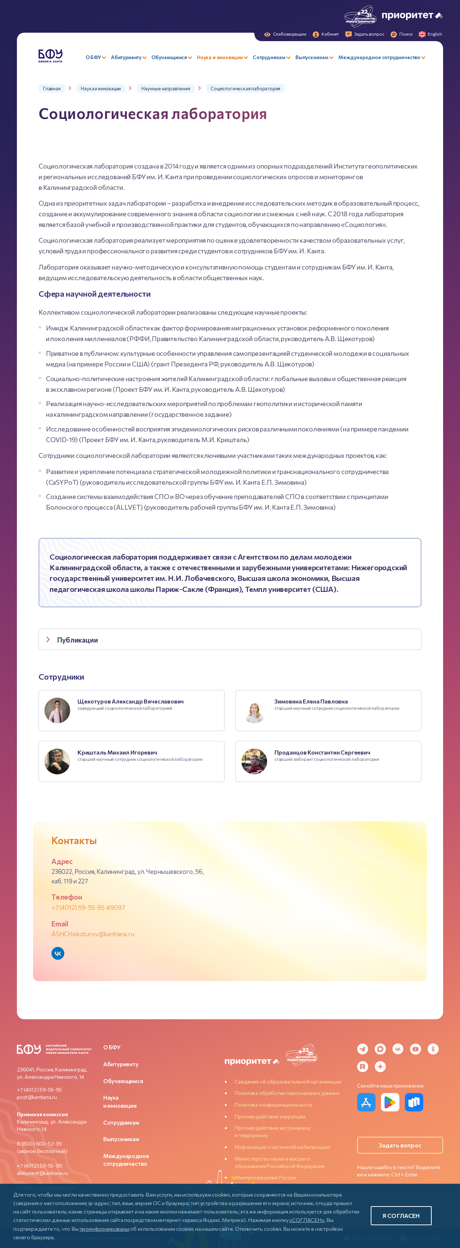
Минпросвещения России (265, 1177)
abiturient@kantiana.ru (42, 1173)
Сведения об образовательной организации (288, 1081)
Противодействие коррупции (270, 1116)
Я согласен (401, 1215)
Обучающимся (123, 1081)
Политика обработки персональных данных (287, 1093)
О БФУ (112, 1047)
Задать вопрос (400, 1145)
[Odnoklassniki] (433, 1049)
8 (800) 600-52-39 (39, 1143)
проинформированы (104, 1228)
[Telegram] (362, 1049)
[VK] (397, 1049)
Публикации (70, 640)
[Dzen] (380, 1066)
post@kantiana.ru (37, 1097)
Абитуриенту (121, 1064)
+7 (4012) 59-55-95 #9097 (88, 907)
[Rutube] (362, 1066)
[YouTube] (415, 1049)
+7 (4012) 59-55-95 (39, 1089)
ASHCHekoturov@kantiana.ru (92, 933)
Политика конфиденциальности (273, 1105)
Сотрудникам (121, 1122)
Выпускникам (121, 1139)
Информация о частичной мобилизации (282, 1147)
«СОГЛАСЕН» (306, 1219)
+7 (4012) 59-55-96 (39, 1165)
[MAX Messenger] (380, 1049)
